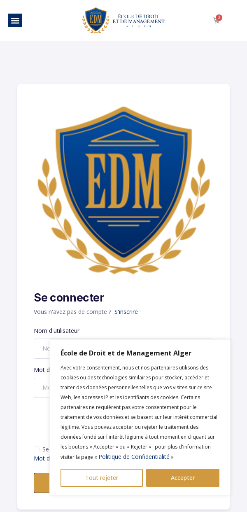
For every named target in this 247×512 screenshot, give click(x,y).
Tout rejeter (101, 478)
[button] (15, 20)
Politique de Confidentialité (134, 457)
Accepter (183, 478)
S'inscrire (126, 312)
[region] (140, 417)
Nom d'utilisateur (56, 330)
